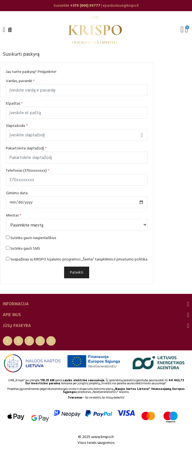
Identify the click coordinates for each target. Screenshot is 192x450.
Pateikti (76, 272)
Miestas (13, 215)
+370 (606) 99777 (85, 6)
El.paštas (14, 103)
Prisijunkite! (47, 71)
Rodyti (141, 135)
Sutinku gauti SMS (23, 248)
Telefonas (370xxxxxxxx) (27, 170)
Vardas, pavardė (20, 81)
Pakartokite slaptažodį (26, 148)
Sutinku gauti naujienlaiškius (31, 238)
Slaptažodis (17, 125)
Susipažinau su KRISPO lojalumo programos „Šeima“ (76, 259)
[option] (96, 5)
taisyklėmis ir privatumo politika (121, 259)
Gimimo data (17, 193)
